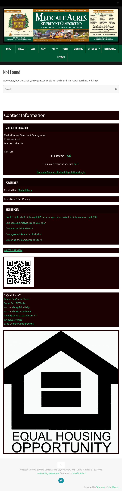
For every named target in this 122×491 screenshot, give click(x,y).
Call (69, 155)
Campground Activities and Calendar (26, 222)
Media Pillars (25, 190)
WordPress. (113, 487)
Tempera (100, 487)
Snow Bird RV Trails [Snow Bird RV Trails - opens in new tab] (14, 303)
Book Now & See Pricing (17, 199)
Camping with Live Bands (19, 228)
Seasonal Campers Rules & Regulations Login (61, 172)
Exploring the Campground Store (24, 239)
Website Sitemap (13, 319)
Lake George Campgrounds (19, 323)
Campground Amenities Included (24, 234)
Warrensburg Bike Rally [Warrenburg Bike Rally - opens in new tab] (16, 307)
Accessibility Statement (48, 473)
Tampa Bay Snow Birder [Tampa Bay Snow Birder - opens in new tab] (17, 299)
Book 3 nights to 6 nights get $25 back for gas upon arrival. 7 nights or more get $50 (51, 217)
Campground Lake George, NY (20, 315)
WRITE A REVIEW (13, 250)
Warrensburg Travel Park (17, 311)
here (76, 164)
